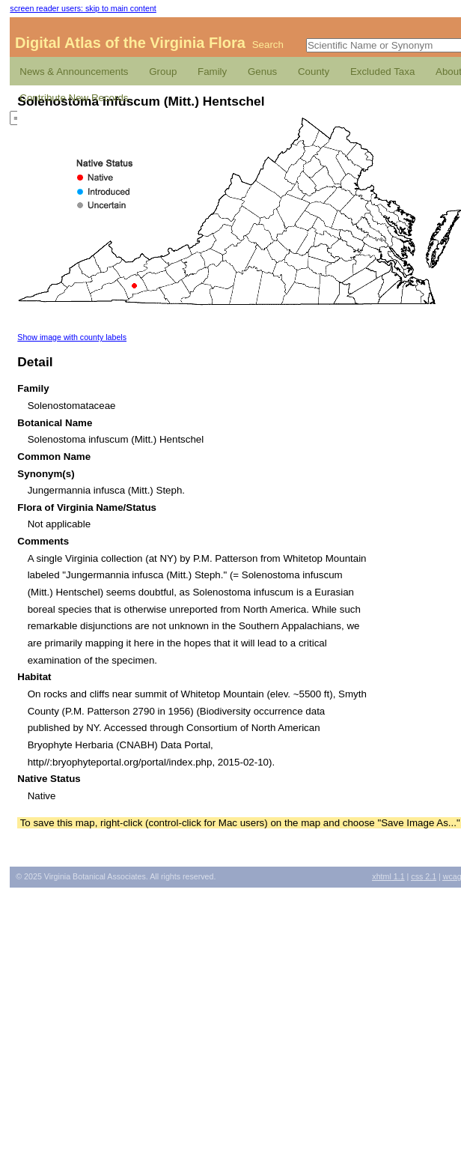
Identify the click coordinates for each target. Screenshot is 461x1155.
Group (163, 71)
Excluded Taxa (382, 71)
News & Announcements (73, 71)
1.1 (388, 876)
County (313, 71)
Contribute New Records (73, 97)
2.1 (423, 876)
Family (212, 71)
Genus (262, 71)
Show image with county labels (71, 337)
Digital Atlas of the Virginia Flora (130, 42)
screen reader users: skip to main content (83, 8)
